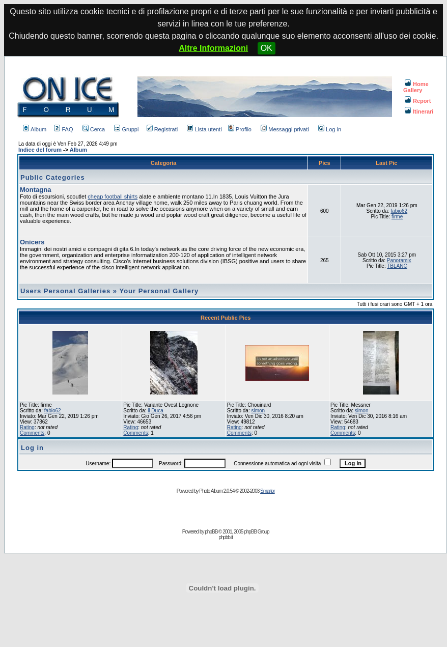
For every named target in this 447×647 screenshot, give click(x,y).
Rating (27, 427)
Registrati (162, 129)
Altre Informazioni (213, 48)
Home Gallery (416, 87)
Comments (32, 433)
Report (418, 101)
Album (34, 129)
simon (258, 410)
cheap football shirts (112, 196)
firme (397, 216)
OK (266, 48)
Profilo (240, 129)
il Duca (155, 410)
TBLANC (397, 266)
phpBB (211, 532)
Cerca (93, 129)
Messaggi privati (285, 129)
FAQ (63, 129)
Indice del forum (40, 150)
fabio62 (398, 211)
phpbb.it (225, 537)
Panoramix (399, 260)
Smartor (267, 491)
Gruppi (126, 129)
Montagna (35, 189)
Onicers (32, 242)
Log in (329, 129)
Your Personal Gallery (159, 291)
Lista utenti (204, 129)
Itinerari (419, 111)
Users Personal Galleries (65, 291)
